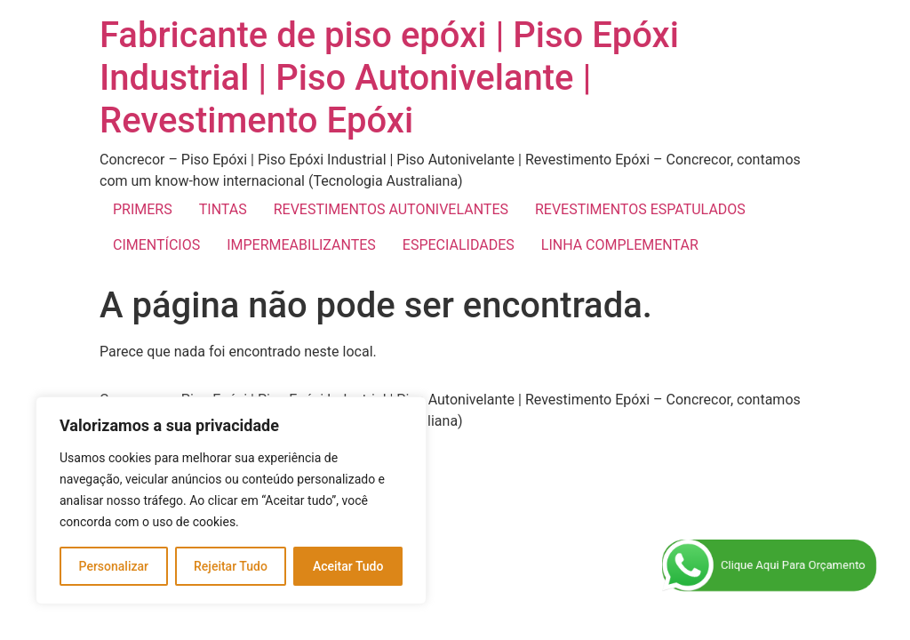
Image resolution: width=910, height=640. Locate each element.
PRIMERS (142, 209)
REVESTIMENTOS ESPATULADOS (640, 209)
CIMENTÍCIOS (156, 244)
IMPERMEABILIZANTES (301, 244)
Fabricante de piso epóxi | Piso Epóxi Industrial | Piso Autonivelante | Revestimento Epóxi (389, 77)
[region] (231, 500)
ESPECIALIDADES (459, 244)
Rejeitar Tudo (230, 566)
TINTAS (223, 209)
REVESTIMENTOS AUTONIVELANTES (391, 209)
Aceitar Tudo (348, 566)
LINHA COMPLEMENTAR (619, 244)
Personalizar (113, 566)
